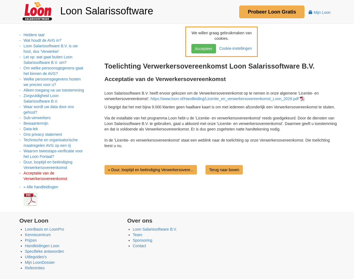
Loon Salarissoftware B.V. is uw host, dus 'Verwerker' (51, 49)
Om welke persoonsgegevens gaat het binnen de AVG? (53, 71)
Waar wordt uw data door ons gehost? (49, 109)
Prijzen (31, 240)
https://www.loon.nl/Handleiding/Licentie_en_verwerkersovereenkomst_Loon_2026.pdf (224, 99)
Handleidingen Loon (42, 246)
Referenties (35, 268)
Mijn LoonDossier (40, 262)
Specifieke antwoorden (44, 251)
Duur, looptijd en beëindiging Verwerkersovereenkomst (48, 165)
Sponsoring (142, 240)
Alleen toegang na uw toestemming (54, 90)
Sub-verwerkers (37, 118)
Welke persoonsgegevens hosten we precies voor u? (52, 82)
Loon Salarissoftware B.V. (155, 229)
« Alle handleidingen (41, 187)
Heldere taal (34, 35)
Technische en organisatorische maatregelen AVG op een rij (51, 143)
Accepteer (203, 48)
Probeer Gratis (272, 12)
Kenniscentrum (38, 235)
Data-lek (31, 129)
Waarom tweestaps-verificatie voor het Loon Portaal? (53, 154)
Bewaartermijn (36, 123)
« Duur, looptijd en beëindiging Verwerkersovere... (151, 170)
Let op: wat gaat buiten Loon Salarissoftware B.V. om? (48, 60)
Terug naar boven (224, 170)
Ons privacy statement (43, 134)
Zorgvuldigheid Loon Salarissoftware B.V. (41, 98)
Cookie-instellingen (234, 48)
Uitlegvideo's (36, 257)
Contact (139, 246)
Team (137, 235)
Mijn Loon (319, 12)
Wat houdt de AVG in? (42, 40)
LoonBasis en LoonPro (44, 229)
